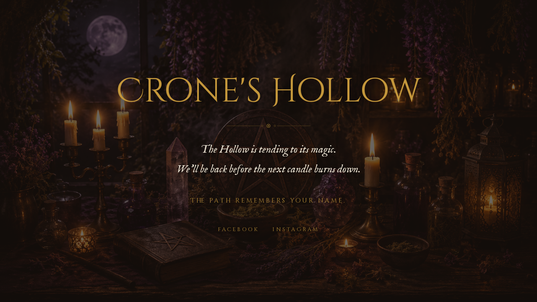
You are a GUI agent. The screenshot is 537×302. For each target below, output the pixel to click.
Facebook (238, 229)
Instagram (295, 229)
